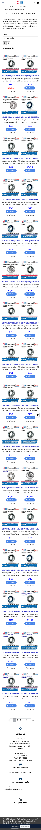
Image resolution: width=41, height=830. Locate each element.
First (8, 720)
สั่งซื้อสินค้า (30, 88)
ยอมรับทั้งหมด (25, 827)
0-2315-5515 (22, 755)
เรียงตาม (6, 34)
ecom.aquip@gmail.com (23, 760)
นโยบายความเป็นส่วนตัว (13, 823)
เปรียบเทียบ (11, 91)
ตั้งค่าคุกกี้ (15, 827)
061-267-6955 (22, 753)
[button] (33, 3)
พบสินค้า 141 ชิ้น (8, 48)
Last (33, 720)
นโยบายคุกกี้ (27, 823)
